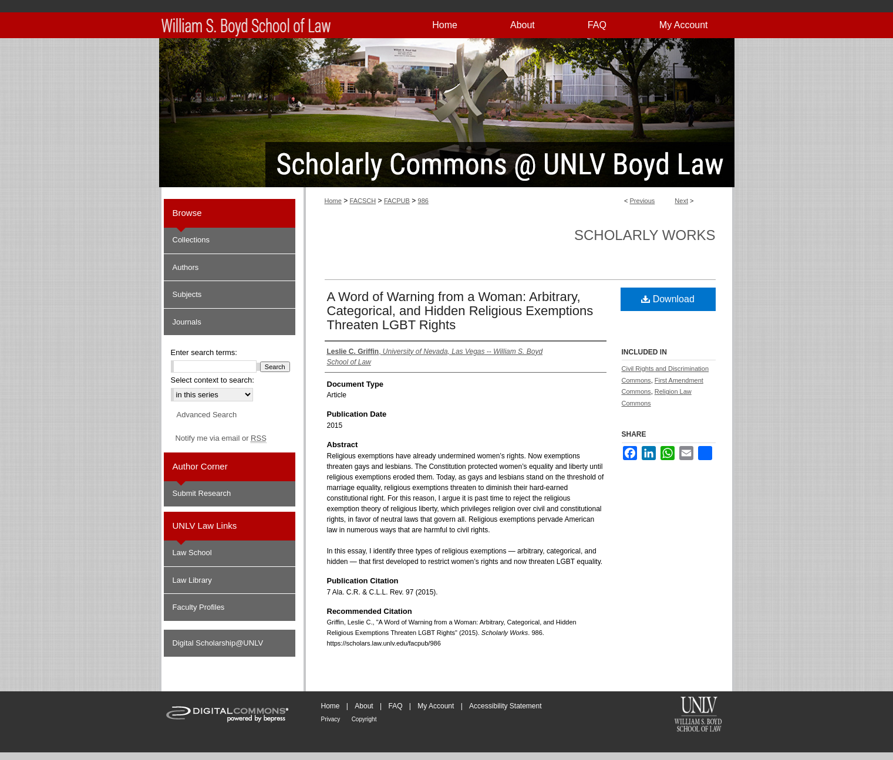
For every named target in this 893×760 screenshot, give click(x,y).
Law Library (192, 580)
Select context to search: (212, 380)
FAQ (395, 706)
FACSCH (363, 200)
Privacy (331, 719)
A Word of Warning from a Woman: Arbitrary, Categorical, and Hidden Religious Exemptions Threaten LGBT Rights (460, 310)
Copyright (364, 719)
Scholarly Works (645, 235)
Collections (191, 239)
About (364, 706)
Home (333, 200)
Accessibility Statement (505, 706)
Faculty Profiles (199, 607)
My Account (435, 706)
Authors (186, 267)
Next (681, 200)
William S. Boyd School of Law (698, 715)
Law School (192, 552)
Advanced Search (207, 414)
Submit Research (202, 493)
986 (423, 200)
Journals (187, 321)
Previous (642, 200)
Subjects (187, 294)
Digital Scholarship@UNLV (218, 643)
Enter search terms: (204, 352)
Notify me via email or (221, 438)
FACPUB (397, 200)
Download (668, 299)
